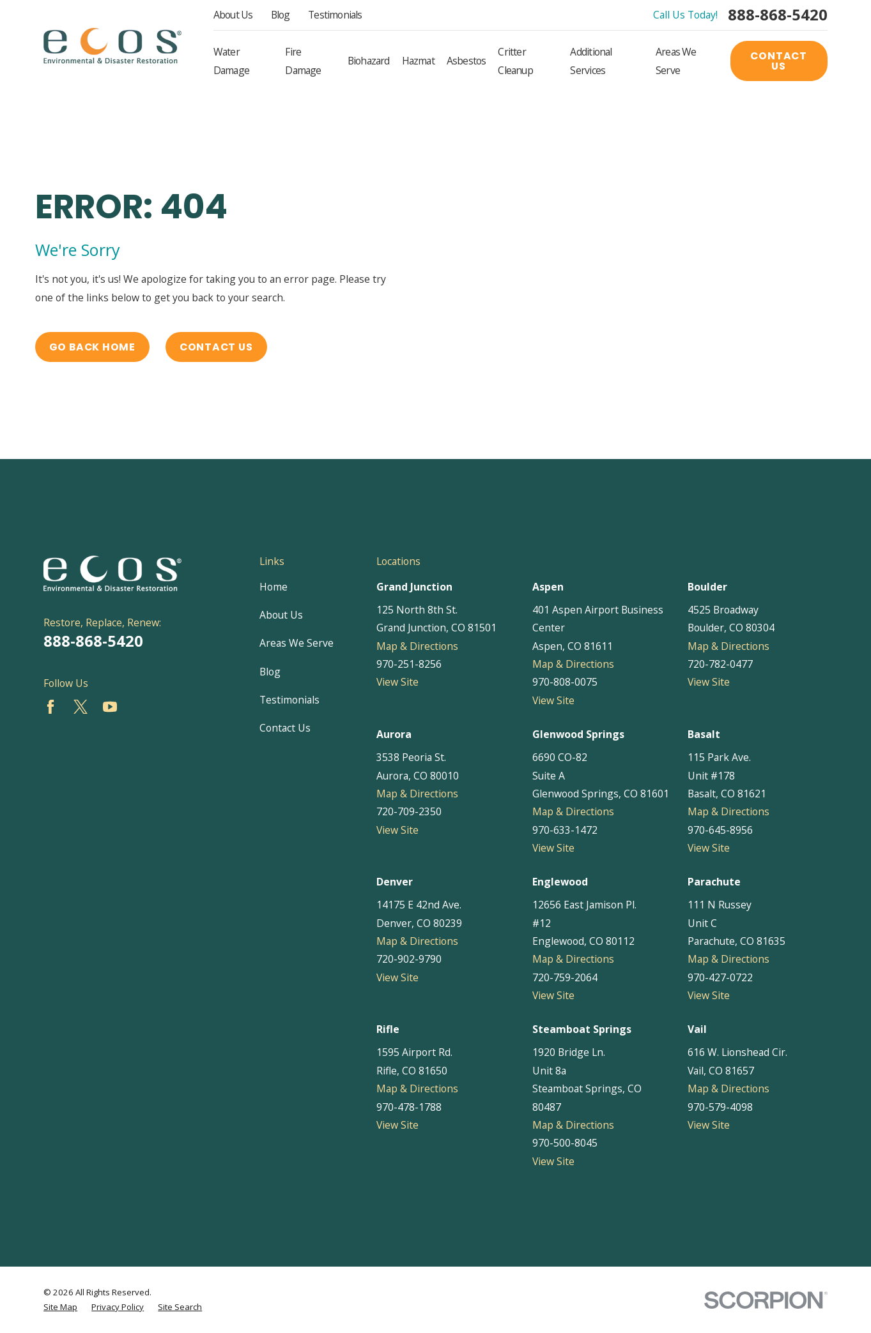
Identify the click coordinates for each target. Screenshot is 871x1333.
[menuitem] (60, 1307)
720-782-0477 (720, 664)
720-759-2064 (564, 977)
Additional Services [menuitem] (591, 61)
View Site (397, 682)
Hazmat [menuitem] (418, 61)
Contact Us (778, 61)
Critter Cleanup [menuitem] (515, 61)
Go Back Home (92, 347)
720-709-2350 (409, 811)
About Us (233, 15)
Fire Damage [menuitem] (303, 61)
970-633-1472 (564, 830)
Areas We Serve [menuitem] (676, 61)
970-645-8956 (720, 830)
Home (273, 587)
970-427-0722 (720, 977)
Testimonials (335, 15)
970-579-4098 (720, 1107)
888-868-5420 (778, 15)
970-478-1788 (409, 1107)
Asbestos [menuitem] (466, 61)
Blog (280, 15)
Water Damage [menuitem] (231, 61)
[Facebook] (50, 707)
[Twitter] (80, 707)
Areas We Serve (296, 643)
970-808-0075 (564, 682)
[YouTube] (110, 707)
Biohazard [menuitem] (369, 61)
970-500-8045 (564, 1143)
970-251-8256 (409, 664)
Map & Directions (417, 646)
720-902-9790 (409, 959)
